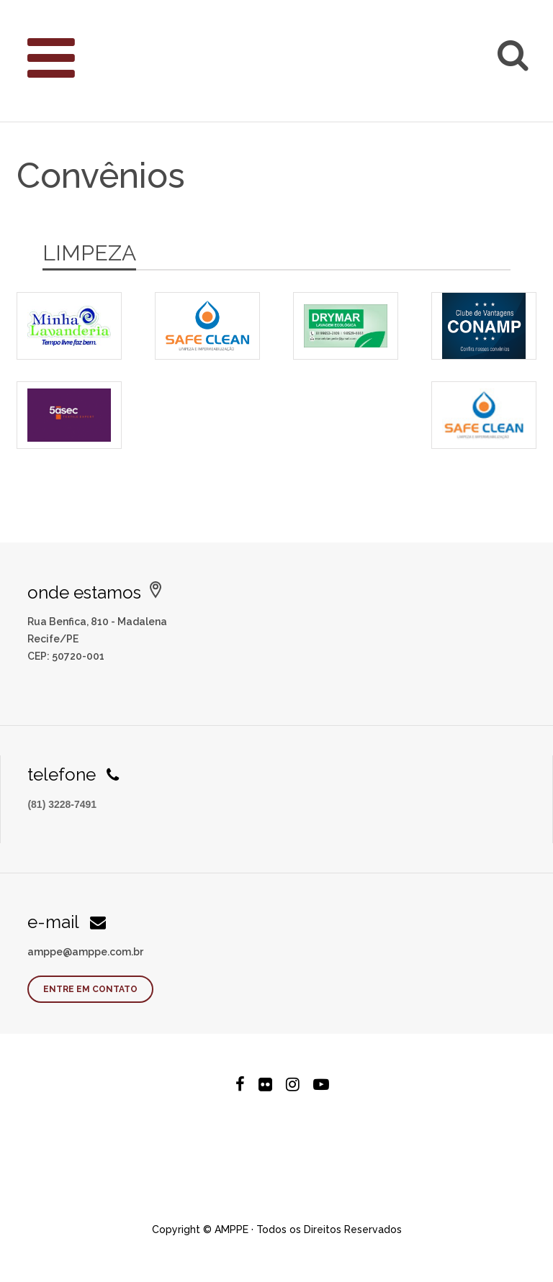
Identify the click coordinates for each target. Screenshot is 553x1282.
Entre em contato (90, 989)
